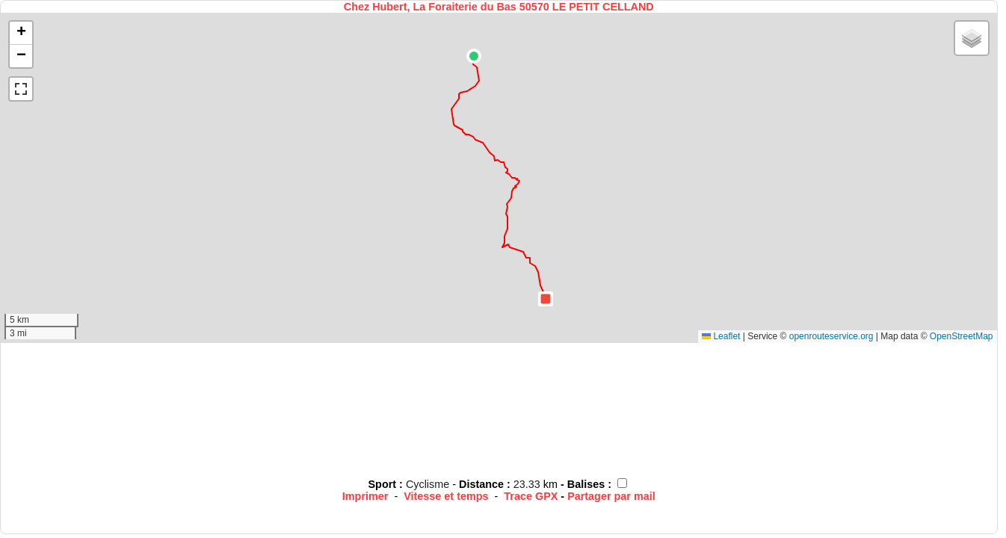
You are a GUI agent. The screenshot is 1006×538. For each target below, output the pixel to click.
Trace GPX (531, 496)
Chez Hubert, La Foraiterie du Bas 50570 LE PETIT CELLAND (499, 7)
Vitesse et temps (446, 496)
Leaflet (721, 336)
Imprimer (365, 496)
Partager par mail (611, 496)
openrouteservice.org (831, 336)
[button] (474, 56)
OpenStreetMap (961, 336)
